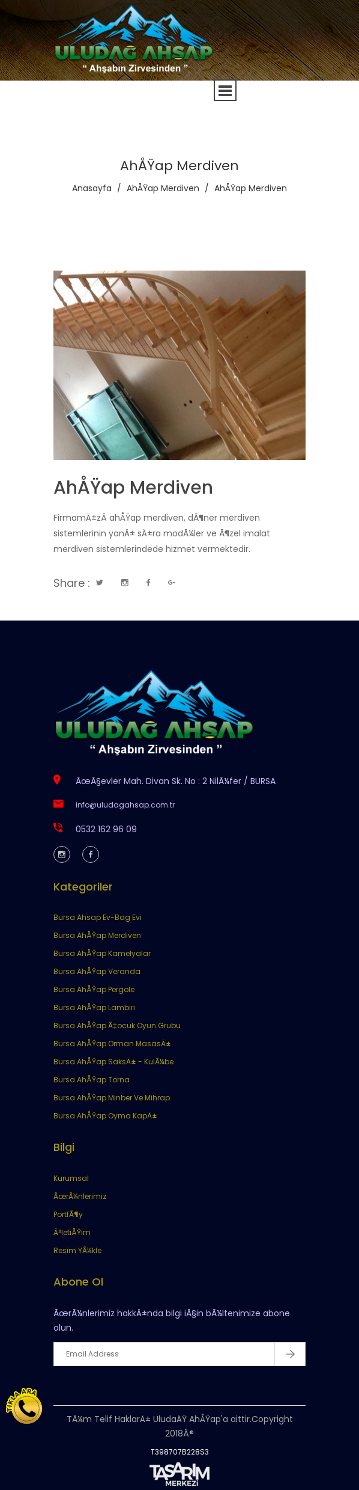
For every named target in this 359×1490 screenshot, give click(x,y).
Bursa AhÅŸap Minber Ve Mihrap (111, 1098)
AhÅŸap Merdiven (163, 188)
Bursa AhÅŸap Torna (91, 1080)
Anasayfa (92, 188)
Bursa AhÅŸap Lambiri (94, 1007)
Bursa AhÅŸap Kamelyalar (102, 953)
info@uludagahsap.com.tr (125, 805)
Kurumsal (71, 1178)
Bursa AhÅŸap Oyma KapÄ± (105, 1116)
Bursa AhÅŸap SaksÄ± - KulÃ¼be (113, 1061)
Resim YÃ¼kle (77, 1250)
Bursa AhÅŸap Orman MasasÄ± (112, 1043)
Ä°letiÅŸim (72, 1232)
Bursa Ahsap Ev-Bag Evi (97, 917)
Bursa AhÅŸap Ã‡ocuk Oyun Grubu (117, 1025)
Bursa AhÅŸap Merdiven (97, 935)
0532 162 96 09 (106, 829)
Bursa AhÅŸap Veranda (96, 971)
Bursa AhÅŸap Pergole (93, 989)
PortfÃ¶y (68, 1214)
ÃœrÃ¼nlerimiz (79, 1196)
